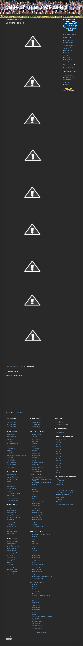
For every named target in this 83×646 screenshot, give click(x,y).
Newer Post (9, 410)
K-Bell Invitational (36, 515)
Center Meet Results (12, 521)
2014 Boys (58, 451)
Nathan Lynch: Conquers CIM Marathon (16, 545)
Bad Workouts (59, 422)
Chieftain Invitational (11, 488)
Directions (27, 15)
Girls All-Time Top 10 (61, 439)
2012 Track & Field (36, 422)
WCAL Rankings (60, 480)
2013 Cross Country (11, 426)
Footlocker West (11, 434)
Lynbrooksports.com (69, 77)
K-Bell (33, 466)
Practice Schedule (51, 15)
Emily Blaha (59, 499)
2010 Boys (58, 465)
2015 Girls (58, 446)
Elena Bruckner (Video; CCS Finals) (64, 492)
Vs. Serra (34, 445)
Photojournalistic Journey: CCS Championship (70, 44)
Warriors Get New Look (12, 466)
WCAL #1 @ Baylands (12, 526)
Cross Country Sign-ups (12, 500)
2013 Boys (58, 454)
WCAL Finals (35, 491)
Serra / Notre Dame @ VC (38, 514)
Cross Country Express (69, 75)
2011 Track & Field (36, 421)
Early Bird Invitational (12, 531)
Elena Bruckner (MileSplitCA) (62, 494)
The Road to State (68, 40)
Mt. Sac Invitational (11, 553)
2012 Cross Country (11, 424)
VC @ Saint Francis (36, 510)
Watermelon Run (68, 59)
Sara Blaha (58, 501)
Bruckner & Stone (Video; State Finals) (65, 490)
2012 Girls (58, 456)
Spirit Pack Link (10, 467)
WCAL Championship (69, 47)
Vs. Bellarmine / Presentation (38, 501)
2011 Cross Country (11, 422)
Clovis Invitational (68, 50)
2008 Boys (58, 472)
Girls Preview (35, 524)
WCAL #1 (66, 52)
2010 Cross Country (11, 421)
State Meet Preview (11, 512)
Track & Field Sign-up (37, 471)
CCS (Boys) (10, 439)
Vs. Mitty (34, 446)
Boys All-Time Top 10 (61, 440)
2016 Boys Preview (11, 464)
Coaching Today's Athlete (62, 424)
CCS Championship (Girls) (13, 477)
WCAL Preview (10, 519)
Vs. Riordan (34, 450)
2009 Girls (58, 467)
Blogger (44, 632)
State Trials (34, 486)
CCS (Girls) (9, 441)
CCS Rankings (59, 482)
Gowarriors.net (67, 74)
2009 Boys (58, 469)
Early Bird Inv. (67, 55)
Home (6, 15)
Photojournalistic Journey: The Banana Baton (17, 490)
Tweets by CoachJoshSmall (69, 34)
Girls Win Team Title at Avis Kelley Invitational (42, 616)
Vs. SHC (34, 460)
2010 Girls (58, 463)
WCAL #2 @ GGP (11, 522)
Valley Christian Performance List (63, 479)
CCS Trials (34, 438)
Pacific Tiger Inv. (68, 54)
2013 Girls (58, 453)
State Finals (34, 484)
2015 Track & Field (36, 428)
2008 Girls (58, 470)
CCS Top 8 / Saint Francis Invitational (40, 500)
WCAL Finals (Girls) (36, 441)
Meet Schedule (13, 15)
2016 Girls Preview (11, 462)
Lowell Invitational (11, 528)
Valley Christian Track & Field (36, 7)
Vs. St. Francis (35, 611)
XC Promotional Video (12, 576)
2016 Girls (58, 442)
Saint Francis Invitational (37, 462)
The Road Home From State (13, 546)
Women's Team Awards (12, 507)
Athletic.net (67, 84)
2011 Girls (58, 460)
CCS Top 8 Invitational (37, 552)
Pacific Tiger (10, 452)
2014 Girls (58, 449)
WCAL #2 (66, 48)
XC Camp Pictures (68, 61)
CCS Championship (69, 42)
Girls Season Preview (12, 497)
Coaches (34, 15)
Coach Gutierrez (60, 503)
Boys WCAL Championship (13, 443)
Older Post (56, 410)
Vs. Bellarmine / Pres (36, 457)
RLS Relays (67, 57)
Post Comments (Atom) (17, 412)
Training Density (60, 421)
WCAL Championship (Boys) (13, 517)
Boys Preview (35, 522)
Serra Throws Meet (36, 618)
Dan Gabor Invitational (37, 519)
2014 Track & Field (36, 426)
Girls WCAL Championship (13, 445)
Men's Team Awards (11, 508)
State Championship (11, 436)
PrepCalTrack (67, 79)
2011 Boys (58, 462)
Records (21, 15)
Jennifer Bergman (60, 497)
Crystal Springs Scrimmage (13, 493)
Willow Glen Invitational (37, 517)
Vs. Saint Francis (35, 464)
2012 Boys (58, 458)
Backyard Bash (10, 453)
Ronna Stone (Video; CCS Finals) (64, 496)
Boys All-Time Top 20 (61, 432)
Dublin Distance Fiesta (37, 512)
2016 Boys (58, 444)
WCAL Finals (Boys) (36, 439)
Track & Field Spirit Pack (37, 526)
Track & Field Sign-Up (37, 528)
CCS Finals (34, 436)
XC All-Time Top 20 (68, 67)
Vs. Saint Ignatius (36, 453)
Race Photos (42, 15)
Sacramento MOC (36, 602)
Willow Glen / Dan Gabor (37, 467)
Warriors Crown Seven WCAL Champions (41, 595)
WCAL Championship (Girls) (13, 515)
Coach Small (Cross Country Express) (65, 504)
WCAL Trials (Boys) (36, 598)
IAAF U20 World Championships (39, 477)
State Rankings (59, 484)
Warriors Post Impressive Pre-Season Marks (42, 576)
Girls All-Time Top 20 (61, 431)
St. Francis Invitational (37, 621)
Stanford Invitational (11, 486)
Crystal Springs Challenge (13, 459)
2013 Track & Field (36, 424)
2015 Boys (58, 447)
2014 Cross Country (11, 428)
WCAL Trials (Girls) (36, 597)
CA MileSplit (67, 82)
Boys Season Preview (12, 498)
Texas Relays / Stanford (37, 507)
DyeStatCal (67, 81)
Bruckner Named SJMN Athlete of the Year (41, 482)
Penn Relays (34, 496)
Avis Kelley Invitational (37, 459)
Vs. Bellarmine (35, 550)
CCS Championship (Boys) (13, 476)
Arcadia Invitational (36, 452)
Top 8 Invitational (35, 448)
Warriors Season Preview (13, 535)
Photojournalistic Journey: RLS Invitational (16, 455)
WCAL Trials (34, 443)
